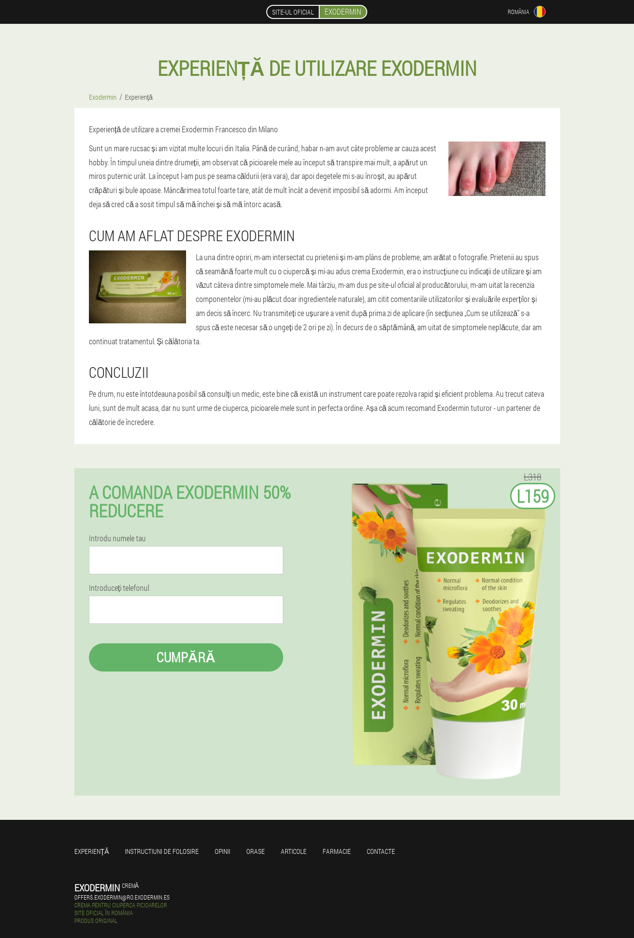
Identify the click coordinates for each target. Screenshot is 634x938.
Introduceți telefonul (119, 588)
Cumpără (185, 657)
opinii (222, 851)
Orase (255, 851)
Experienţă (91, 851)
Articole (294, 851)
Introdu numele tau (117, 538)
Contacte (381, 851)
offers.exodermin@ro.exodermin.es (122, 897)
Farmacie (337, 851)
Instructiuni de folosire (162, 851)
